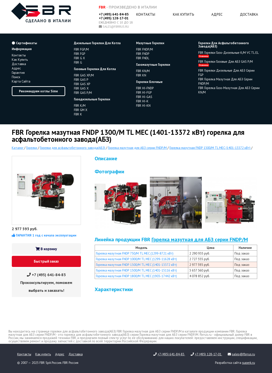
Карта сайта (21, 81)
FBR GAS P (81, 80)
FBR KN (141, 75)
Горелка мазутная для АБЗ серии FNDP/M (200, 239)
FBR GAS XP (82, 84)
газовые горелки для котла (95, 69)
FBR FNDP (142, 54)
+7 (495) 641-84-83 (114, 14)
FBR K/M (80, 105)
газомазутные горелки (153, 64)
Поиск (16, 77)
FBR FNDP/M (144, 49)
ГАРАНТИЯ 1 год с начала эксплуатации (44, 235)
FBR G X (79, 58)
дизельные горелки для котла (97, 43)
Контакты (145, 14)
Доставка (249, 14)
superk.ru (248, 363)
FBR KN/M (143, 71)
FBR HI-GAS (144, 97)
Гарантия (18, 73)
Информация (22, 49)
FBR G (78, 62)
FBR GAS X (81, 88)
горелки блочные (149, 81)
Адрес (216, 14)
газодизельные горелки (92, 99)
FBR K (78, 114)
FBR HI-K (142, 101)
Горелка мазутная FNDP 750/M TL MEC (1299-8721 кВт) (134, 253)
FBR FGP (79, 54)
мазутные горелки (150, 43)
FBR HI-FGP (144, 92)
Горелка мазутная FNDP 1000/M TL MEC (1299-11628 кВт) (136, 259)
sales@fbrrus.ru (116, 27)
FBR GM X (80, 110)
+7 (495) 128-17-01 (113, 18)
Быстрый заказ (46, 261)
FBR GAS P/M (83, 93)
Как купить (183, 14)
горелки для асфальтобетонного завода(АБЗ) (223, 44)
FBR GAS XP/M (84, 75)
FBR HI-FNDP (145, 88)
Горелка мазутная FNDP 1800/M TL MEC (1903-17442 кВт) (136, 276)
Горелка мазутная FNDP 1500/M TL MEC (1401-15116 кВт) (136, 270)
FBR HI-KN (143, 105)
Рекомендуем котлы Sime (38, 91)
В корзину (46, 248)
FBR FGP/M (81, 49)
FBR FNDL (142, 58)
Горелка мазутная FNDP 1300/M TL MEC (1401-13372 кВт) (136, 265)
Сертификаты (24, 43)
